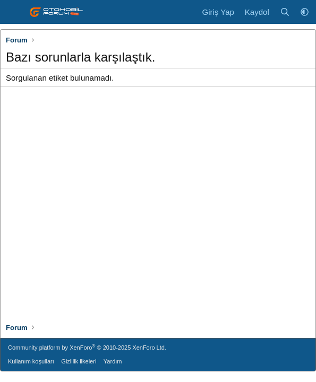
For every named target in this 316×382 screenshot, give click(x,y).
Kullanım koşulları (31, 361)
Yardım (113, 361)
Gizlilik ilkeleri (78, 361)
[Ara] (285, 12)
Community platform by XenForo (87, 347)
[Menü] (14, 12)
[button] (304, 12)
